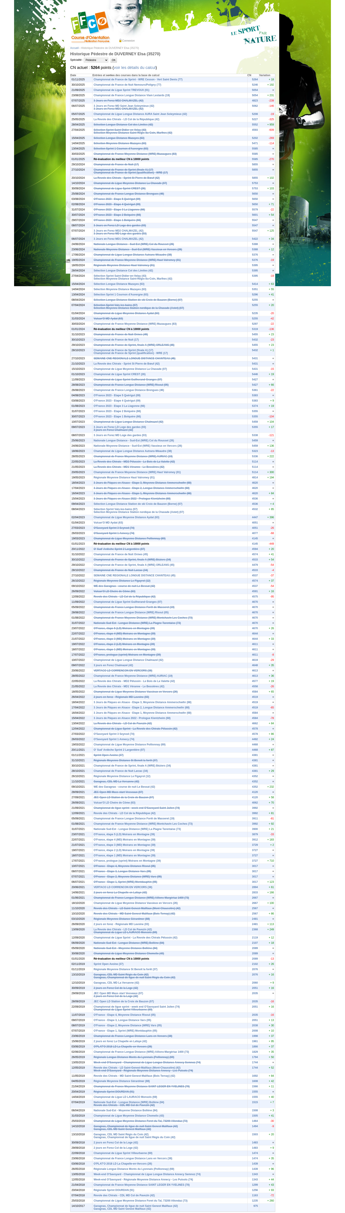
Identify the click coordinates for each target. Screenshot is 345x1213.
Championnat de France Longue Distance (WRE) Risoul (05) (131, 384)
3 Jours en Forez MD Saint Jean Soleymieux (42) (124, 105)
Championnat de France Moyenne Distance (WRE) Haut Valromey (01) (137, 260)
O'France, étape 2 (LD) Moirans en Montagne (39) (124, 644)
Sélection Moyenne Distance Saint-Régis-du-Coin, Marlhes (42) (133, 132)
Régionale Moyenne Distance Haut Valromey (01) (124, 265)
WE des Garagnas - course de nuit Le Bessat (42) (124, 586)
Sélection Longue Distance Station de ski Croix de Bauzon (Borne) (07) (138, 299)
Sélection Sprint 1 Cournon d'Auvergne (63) (121, 148)
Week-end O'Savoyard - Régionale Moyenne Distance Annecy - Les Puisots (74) (143, 1070)
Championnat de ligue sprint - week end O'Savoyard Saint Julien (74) (137, 807)
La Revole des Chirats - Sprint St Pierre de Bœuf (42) (127, 177)
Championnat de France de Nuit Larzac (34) (121, 570)
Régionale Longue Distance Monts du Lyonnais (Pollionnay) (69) (134, 1057)
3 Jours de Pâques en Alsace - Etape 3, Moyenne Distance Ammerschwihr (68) (142, 482)
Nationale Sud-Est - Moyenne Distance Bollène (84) (125, 948)
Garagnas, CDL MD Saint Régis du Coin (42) (121, 974)
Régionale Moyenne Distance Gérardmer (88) (122, 918)
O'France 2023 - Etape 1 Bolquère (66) (117, 220)
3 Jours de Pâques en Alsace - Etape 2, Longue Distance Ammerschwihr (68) (141, 488)
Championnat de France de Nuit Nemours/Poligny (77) (127, 84)
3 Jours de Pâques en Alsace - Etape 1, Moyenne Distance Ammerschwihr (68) (142, 493)
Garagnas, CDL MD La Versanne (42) (116, 781)
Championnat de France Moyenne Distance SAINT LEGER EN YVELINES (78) (142, 1086)
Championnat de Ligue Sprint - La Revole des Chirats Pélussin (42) (135, 728)
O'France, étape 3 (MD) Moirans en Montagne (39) (124, 638)
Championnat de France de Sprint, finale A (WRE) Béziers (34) (132, 559)
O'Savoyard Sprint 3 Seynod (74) (114, 527)
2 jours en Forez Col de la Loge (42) (116, 988)
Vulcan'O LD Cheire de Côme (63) (114, 591)
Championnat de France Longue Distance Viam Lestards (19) (132, 95)
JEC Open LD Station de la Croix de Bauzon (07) (124, 797)
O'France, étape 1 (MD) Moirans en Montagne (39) (124, 649)
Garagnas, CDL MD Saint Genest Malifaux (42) (122, 1129)
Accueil (74, 48)
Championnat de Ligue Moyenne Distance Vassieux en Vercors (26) (136, 691)
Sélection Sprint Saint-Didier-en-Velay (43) (120, 129)
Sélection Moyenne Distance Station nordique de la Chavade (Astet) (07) (139, 308)
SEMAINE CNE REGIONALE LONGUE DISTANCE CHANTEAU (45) (134, 358)
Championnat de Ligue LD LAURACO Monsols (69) (125, 932)
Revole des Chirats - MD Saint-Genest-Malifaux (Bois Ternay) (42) (134, 913)
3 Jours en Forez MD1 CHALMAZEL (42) (118, 108)
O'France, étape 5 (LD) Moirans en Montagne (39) (124, 628)
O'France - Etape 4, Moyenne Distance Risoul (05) (125, 866)
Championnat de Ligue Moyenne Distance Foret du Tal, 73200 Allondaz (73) (140, 1121)
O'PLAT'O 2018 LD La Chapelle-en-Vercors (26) (123, 1046)
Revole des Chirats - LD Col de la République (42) (124, 596)
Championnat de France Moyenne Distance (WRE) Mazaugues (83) (135, 153)
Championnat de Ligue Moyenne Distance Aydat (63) (126, 313)
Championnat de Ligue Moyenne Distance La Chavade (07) (130, 183)
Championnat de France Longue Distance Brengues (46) (129, 193)
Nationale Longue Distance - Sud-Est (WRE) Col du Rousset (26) (134, 244)
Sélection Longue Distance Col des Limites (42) (123, 124)
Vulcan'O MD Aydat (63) (108, 318)
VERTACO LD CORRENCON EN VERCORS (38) (123, 670)
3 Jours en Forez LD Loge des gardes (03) (120, 225)
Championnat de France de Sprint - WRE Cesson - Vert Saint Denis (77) (138, 79)
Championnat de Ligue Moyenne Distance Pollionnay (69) (129, 538)
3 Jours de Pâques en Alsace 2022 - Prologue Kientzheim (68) (132, 498)
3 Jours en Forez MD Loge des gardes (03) (120, 233)
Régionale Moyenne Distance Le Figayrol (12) (122, 580)
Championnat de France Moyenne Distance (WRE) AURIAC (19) (133, 456)
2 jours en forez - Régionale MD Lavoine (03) (121, 697)
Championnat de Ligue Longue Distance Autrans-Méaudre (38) (133, 254)
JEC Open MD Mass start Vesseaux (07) (118, 792)
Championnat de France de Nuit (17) (116, 164)
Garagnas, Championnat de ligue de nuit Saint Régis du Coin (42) (134, 977)
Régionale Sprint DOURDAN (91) (114, 1091)
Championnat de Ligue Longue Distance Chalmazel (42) (128, 421)
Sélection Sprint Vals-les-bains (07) (115, 305)
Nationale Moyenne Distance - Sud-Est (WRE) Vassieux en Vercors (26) (138, 249)
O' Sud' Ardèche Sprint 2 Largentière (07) (119, 549)
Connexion (128, 40)
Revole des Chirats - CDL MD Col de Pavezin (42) (124, 1105)
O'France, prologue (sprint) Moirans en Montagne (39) (127, 654)
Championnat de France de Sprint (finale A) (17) (123, 169)
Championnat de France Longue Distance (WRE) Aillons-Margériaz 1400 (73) (141, 897)
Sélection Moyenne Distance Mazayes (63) (120, 143)
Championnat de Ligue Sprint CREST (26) (119, 188)
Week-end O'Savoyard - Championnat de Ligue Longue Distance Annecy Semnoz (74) (147, 1062)
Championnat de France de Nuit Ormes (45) (121, 334)
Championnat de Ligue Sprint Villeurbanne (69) (123, 1009)
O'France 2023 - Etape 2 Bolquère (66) (117, 214)
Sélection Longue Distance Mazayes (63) (119, 138)
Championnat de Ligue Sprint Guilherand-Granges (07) (128, 379)
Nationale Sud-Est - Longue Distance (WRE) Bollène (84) (129, 942)
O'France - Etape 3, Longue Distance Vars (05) (122, 871)
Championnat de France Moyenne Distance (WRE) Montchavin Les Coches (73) (143, 617)
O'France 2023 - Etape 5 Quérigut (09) (117, 199)
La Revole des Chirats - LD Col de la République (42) (126, 119)
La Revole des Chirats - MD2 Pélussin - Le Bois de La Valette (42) (134, 461)
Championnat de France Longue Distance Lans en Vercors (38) (133, 1036)
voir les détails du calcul (135, 67)
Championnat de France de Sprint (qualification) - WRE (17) (131, 172)
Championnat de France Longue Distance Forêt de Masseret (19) (134, 607)
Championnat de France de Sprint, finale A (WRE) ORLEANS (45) (134, 345)
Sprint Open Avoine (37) (108, 755)
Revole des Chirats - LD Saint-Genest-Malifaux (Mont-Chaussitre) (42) (137, 908)
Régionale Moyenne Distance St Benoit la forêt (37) (125, 760)
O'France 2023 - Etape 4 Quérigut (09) (117, 204)
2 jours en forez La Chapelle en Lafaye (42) (120, 892)
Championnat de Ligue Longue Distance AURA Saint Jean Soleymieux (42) (140, 114)
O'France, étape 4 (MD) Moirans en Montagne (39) (124, 633)
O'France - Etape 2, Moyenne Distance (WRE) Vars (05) (128, 876)
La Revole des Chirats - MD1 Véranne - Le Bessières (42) (129, 466)
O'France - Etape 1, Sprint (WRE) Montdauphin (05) (125, 881)
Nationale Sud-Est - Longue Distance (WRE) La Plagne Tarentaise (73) (137, 623)
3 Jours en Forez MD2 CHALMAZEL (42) (118, 100)
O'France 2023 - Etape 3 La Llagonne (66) (119, 209)
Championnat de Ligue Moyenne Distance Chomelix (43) (129, 953)
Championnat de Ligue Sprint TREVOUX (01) (121, 90)
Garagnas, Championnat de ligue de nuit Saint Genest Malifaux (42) (136, 1126)
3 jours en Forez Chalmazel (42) (113, 429)
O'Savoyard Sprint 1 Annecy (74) (114, 533)
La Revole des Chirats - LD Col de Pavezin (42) (123, 723)
